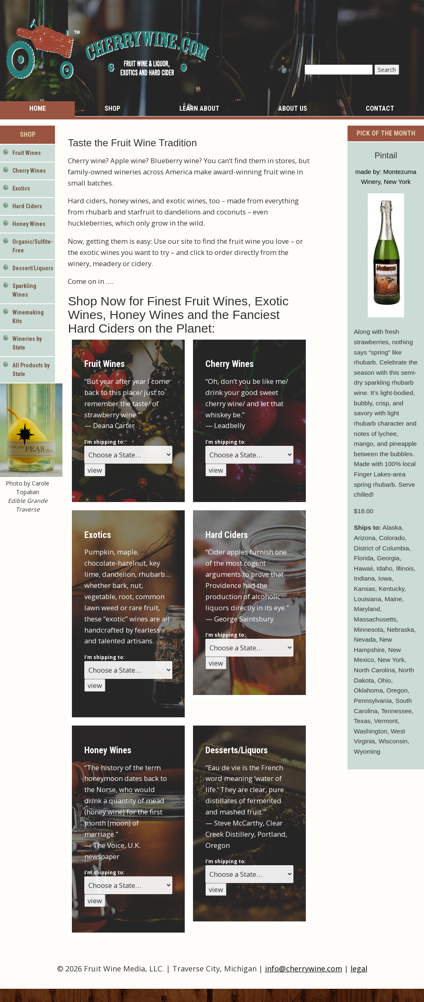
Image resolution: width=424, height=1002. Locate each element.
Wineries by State (27, 343)
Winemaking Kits (28, 316)
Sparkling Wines (24, 290)
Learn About (199, 108)
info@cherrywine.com (303, 968)
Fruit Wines (26, 153)
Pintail (385, 155)
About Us (292, 108)
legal (358, 968)
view (95, 470)
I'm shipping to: (104, 442)
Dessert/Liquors (32, 268)
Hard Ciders (27, 206)
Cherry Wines (29, 170)
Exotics (21, 188)
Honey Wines (28, 224)
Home (37, 108)
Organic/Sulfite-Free (32, 246)
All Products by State (31, 369)
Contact (380, 108)
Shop (112, 108)
